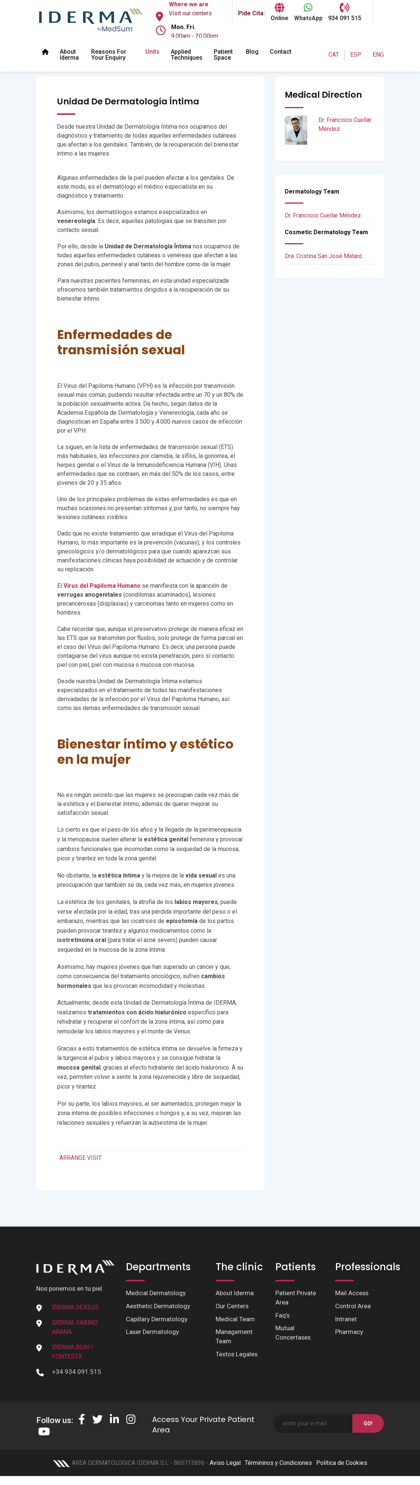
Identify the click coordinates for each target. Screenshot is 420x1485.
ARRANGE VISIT (80, 1157)
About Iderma (69, 54)
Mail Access (352, 1293)
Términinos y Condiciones (278, 1462)
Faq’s (282, 1316)
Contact (280, 51)
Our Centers (232, 1306)
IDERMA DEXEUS (75, 1307)
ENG (378, 54)
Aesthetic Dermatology (158, 1306)
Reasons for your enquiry (108, 54)
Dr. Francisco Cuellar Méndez (323, 215)
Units (152, 51)
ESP (355, 54)
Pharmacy (349, 1333)
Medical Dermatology (156, 1293)
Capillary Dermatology (157, 1320)
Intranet (346, 1320)
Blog (252, 51)
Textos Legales (237, 1355)
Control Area (353, 1306)
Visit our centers (190, 13)
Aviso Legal (225, 1462)
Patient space (223, 54)
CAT (333, 54)
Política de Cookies (341, 1462)
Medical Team (235, 1320)
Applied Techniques (187, 54)
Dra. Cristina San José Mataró (323, 256)
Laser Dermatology (153, 1333)
